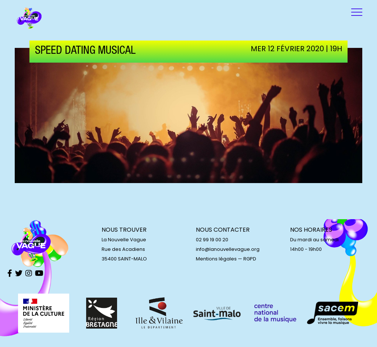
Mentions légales (216, 258)
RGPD (249, 258)
